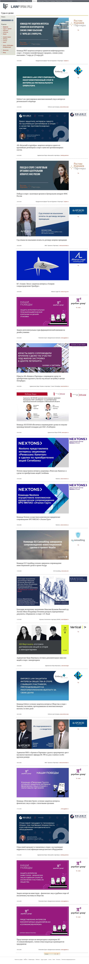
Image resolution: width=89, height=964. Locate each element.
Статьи (5, 40)
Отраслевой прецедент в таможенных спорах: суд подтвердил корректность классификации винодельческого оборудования (40, 848)
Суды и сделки (7, 28)
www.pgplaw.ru (65, 337)
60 (57, 953)
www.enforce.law (64, 107)
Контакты (64, 1)
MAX (79, 307)
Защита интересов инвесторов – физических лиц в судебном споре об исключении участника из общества (43, 894)
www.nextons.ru (65, 478)
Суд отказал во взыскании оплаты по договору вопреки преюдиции (42, 240)
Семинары (52, 1)
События (5, 32)
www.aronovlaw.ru (64, 245)
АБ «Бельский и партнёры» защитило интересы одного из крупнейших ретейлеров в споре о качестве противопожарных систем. (40, 147)
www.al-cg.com (65, 291)
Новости (34, 1)
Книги (4, 42)
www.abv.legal (65, 665)
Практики (29, 1)
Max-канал (69, 1)
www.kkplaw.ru (65, 619)
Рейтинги (47, 1)
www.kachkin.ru (65, 386)
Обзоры (5, 38)
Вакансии (58, 1)
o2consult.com (65, 571)
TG (78, 30)
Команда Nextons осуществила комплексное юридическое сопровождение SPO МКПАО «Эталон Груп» (38, 518)
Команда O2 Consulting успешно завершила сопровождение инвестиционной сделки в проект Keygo (39, 564)
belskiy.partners (65, 155)
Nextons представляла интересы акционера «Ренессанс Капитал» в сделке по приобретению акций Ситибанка (41, 472)
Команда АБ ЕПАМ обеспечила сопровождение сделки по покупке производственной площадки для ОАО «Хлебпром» (42, 426)
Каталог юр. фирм (22, 1)
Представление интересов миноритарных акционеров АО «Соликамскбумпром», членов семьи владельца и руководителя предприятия (40, 941)
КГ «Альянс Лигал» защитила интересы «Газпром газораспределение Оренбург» (35, 285)
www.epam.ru (65, 432)
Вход (4, 52)
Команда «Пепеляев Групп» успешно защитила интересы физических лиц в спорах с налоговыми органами (38, 802)
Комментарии (41, 1)
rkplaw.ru (66, 60)
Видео (5, 34)
